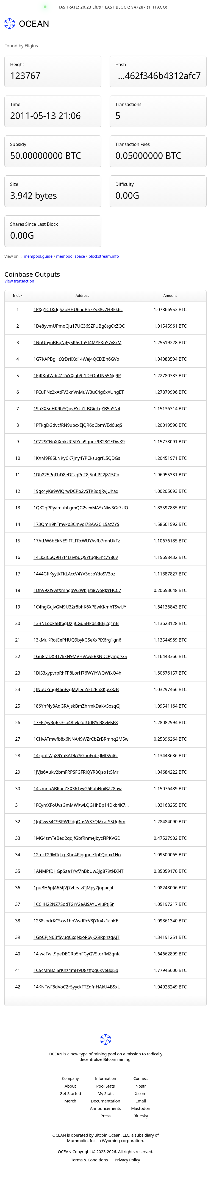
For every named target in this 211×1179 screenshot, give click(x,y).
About (70, 1086)
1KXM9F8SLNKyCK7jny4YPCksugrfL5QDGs (77, 458)
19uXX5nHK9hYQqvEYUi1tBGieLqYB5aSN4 (77, 409)
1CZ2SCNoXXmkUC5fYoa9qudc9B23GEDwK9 (79, 442)
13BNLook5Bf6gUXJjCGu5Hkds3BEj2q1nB (76, 623)
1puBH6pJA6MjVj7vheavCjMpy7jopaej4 (73, 888)
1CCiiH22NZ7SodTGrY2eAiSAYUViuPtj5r (74, 904)
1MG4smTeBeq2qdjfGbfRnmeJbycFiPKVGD (77, 838)
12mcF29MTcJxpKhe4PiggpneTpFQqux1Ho (77, 855)
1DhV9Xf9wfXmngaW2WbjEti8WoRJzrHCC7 (77, 590)
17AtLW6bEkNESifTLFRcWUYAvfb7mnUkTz (77, 541)
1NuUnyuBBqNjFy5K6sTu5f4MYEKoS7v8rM (77, 342)
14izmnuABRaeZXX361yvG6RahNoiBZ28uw (78, 789)
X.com (140, 1093)
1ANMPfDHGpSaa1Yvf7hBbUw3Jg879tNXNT (79, 871)
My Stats (105, 1093)
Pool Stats (105, 1086)
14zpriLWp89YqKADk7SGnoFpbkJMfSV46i (76, 756)
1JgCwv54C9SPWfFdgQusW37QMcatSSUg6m (79, 822)
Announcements (105, 1108)
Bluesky (141, 1115)
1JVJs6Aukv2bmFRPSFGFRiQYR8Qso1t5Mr (76, 772)
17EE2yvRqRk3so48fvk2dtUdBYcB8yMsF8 (76, 722)
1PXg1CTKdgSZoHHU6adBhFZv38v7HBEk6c (78, 309)
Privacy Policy (127, 1159)
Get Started (70, 1093)
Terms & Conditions (89, 1159)
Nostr (140, 1086)
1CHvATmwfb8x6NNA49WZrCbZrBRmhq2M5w (81, 739)
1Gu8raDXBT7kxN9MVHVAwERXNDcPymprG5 (80, 656)
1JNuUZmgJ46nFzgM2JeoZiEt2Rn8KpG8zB (76, 689)
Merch (70, 1101)
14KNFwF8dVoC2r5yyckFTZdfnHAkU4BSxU (77, 987)
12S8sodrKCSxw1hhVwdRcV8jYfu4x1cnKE (76, 921)
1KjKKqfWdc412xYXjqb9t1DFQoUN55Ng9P (77, 376)
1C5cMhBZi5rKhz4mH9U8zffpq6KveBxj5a (76, 970)
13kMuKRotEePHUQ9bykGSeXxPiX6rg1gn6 (77, 640)
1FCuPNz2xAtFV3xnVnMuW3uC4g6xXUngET (79, 392)
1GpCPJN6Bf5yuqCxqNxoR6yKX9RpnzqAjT (77, 937)
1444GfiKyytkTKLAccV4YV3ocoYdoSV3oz (74, 574)
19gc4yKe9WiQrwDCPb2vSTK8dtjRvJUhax (76, 491)
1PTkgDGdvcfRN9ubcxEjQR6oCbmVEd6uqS (78, 425)
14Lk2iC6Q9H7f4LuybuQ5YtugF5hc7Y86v (76, 557)
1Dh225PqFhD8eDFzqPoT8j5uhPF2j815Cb (76, 475)
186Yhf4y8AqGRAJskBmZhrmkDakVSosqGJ (77, 706)
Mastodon (140, 1108)
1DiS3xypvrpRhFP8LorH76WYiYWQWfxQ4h (77, 673)
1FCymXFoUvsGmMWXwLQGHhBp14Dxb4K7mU (82, 805)
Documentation (105, 1101)
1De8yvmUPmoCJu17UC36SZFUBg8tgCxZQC (79, 326)
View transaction (19, 281)
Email (140, 1101)
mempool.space (70, 256)
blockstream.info (103, 256)
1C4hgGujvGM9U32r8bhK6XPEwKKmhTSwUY (80, 607)
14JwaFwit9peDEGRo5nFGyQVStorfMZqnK (77, 954)
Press (106, 1115)
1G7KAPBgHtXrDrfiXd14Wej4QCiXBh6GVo (76, 359)
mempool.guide (38, 256)
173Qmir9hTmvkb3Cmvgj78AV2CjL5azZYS (76, 524)
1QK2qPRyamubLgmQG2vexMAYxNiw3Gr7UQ (81, 508)
